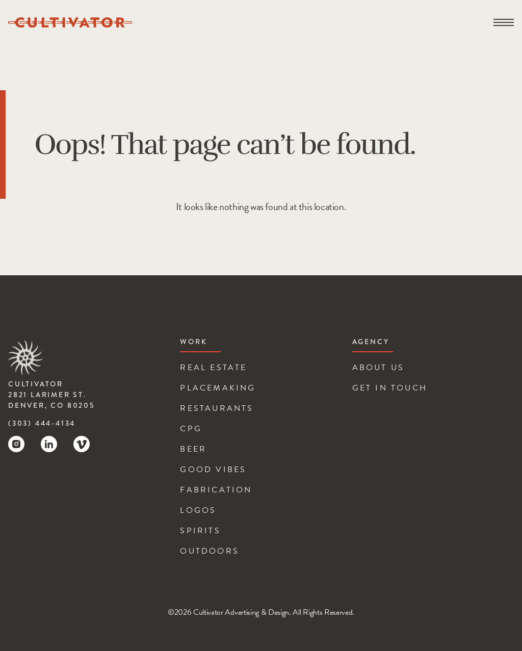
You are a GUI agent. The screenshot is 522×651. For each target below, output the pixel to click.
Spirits (200, 531)
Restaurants (216, 408)
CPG (191, 429)
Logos (198, 510)
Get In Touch (389, 388)
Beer (193, 449)
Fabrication (216, 490)
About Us (378, 367)
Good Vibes (213, 469)
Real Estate (213, 367)
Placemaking (217, 388)
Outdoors (209, 551)
